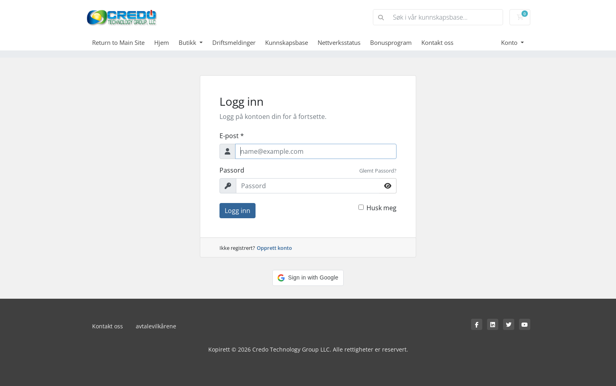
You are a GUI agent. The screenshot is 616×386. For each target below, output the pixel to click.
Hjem (161, 42)
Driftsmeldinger (234, 42)
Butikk (188, 42)
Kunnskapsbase (286, 42)
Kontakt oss (437, 42)
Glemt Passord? (378, 170)
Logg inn (237, 210)
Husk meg (381, 207)
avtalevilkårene (156, 326)
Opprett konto (274, 247)
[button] (307, 278)
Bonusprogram (391, 42)
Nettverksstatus (339, 42)
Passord (231, 170)
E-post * (231, 135)
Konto (510, 42)
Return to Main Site (118, 42)
